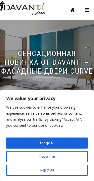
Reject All (47, 170)
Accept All (47, 143)
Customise (47, 157)
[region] (47, 135)
